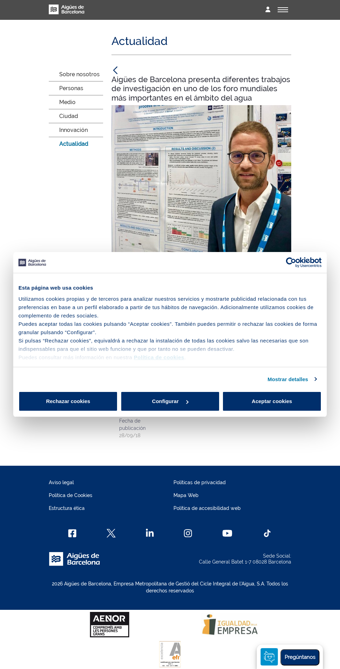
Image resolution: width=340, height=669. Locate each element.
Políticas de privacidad (199, 482)
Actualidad (73, 144)
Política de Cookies (70, 495)
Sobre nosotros (79, 74)
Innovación (73, 130)
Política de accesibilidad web (207, 508)
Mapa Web (186, 495)
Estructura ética (67, 508)
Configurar (170, 401)
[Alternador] (283, 10)
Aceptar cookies (272, 401)
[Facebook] (72, 533)
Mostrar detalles (288, 379)
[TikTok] (267, 533)
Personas (71, 88)
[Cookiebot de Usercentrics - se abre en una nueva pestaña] (291, 262)
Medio (67, 102)
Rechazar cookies (68, 401)
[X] (111, 533)
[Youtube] (227, 533)
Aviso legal (61, 482)
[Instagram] (188, 533)
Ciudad (68, 116)
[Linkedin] (150, 533)
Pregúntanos (300, 657)
